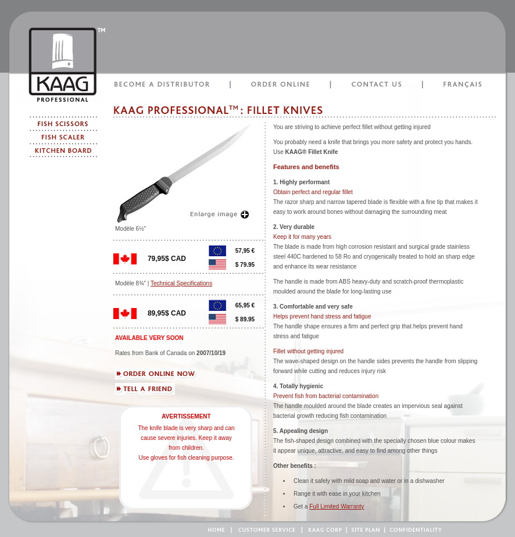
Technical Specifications (181, 283)
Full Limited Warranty (336, 506)
